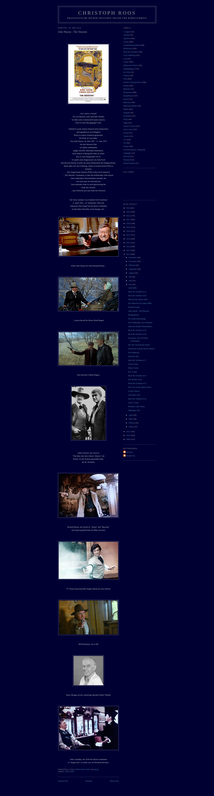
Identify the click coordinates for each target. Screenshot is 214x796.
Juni (130, 280)
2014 (128, 246)
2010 (128, 435)
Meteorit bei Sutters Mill (137, 299)
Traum (125, 136)
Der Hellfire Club (135, 379)
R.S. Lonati (132, 372)
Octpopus (127, 116)
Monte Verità (133, 368)
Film (125, 79)
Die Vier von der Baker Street (139, 387)
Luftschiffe (132, 288)
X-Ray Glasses (134, 391)
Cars (125, 59)
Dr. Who (126, 72)
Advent (126, 35)
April (131, 415)
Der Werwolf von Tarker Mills (140, 303)
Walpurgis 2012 (134, 410)
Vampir (126, 146)
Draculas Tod (133, 356)
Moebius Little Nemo (136, 406)
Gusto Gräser (133, 364)
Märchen (126, 102)
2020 (128, 223)
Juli (130, 277)
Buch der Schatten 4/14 (137, 399)
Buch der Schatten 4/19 (137, 330)
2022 (128, 216)
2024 (128, 208)
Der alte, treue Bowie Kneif (139, 345)
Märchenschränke (130, 106)
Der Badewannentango (137, 319)
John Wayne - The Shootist (138, 311)
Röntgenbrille (133, 315)
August (132, 273)
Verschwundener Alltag (132, 150)
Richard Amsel (134, 307)
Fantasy (126, 75)
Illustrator (127, 89)
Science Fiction (129, 126)
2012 (128, 254)
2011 (128, 431)
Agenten (126, 38)
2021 (128, 219)
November (133, 261)
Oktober (132, 265)
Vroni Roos (128, 452)
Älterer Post (114, 781)
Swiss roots (127, 129)
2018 (128, 231)
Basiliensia (127, 48)
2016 (128, 239)
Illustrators (127, 92)
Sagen (125, 123)
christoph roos (129, 456)
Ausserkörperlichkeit (131, 45)
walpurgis (127, 153)
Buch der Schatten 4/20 (137, 295)
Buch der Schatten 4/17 (137, 360)
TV (124, 139)
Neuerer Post (63, 781)
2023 (128, 212)
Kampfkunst (128, 96)
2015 (128, 243)
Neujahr (126, 112)
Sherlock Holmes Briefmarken (140, 326)
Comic (126, 62)
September (133, 269)
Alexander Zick (134, 395)
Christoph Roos (107, 13)
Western (70, 771)
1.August (126, 32)
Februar (132, 423)
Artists (126, 42)
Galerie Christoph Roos (132, 82)
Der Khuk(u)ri (133, 352)
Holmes (126, 86)
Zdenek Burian (129, 163)
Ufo (124, 143)
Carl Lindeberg (129, 55)
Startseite (88, 781)
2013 (128, 250)
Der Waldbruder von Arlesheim (140, 322)
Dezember (133, 257)
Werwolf (126, 156)
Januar (131, 427)
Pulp (125, 119)
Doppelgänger (128, 69)
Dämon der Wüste (130, 65)
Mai (130, 284)
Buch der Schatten (130, 52)
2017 (128, 235)
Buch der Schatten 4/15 (137, 383)
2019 (128, 227)
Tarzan (126, 133)
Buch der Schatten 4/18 (137, 334)
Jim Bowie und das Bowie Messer (141, 349)
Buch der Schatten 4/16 (137, 376)
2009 (128, 439)
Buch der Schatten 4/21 (137, 292)
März (131, 419)
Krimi (125, 99)
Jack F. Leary (133, 402)
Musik (125, 109)
